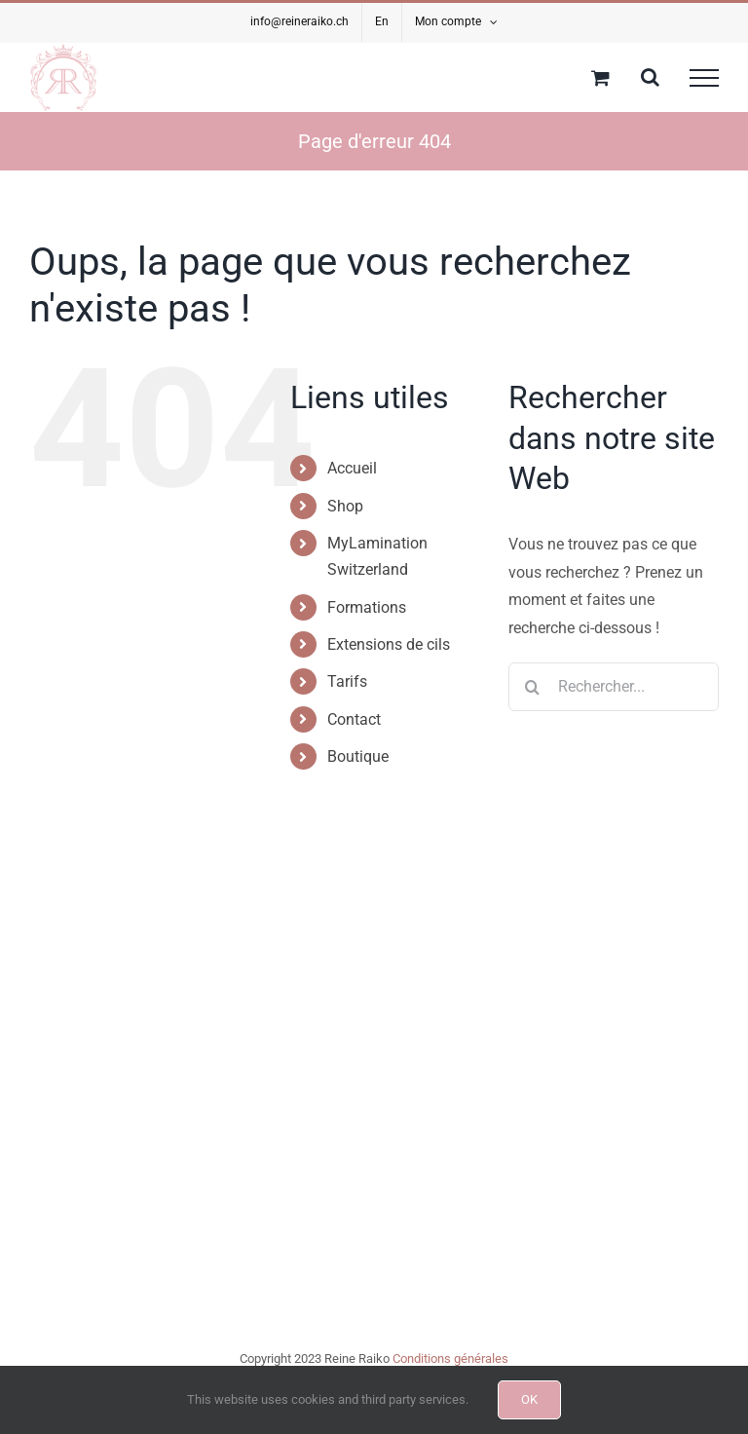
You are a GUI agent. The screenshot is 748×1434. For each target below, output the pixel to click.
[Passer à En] (381, 22)
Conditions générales (450, 1358)
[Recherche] (532, 686)
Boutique (358, 756)
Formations (366, 607)
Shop (345, 506)
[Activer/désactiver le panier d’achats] (600, 77)
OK (529, 1399)
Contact (354, 719)
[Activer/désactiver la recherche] (650, 77)
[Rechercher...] (613, 686)
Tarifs (347, 681)
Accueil (352, 468)
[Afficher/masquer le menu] (704, 78)
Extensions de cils (388, 644)
